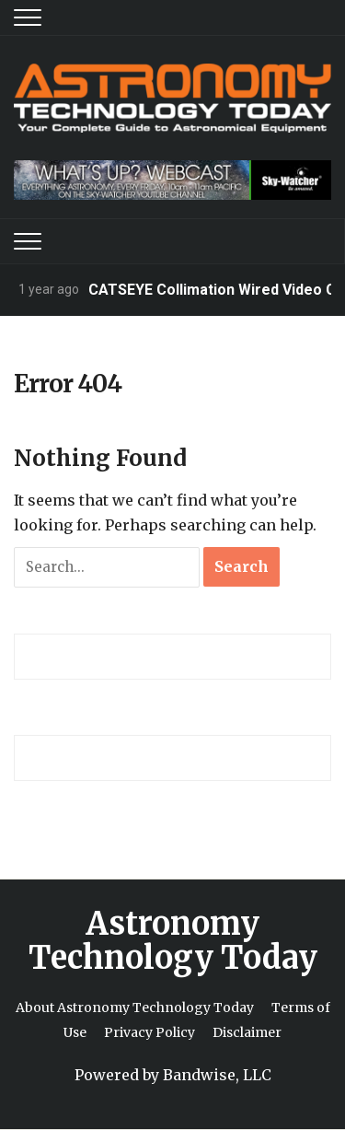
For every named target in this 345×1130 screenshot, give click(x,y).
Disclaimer (247, 1032)
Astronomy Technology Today (173, 940)
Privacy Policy (149, 1032)
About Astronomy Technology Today (135, 1007)
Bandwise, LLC (217, 1075)
